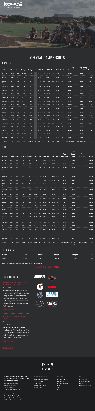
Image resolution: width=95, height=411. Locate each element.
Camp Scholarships (85, 385)
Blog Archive (8, 348)
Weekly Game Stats (40, 385)
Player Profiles (38, 381)
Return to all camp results (47, 266)
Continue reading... (9, 309)
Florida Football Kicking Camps (13, 395)
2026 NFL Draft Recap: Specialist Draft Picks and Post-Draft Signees (15, 283)
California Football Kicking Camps (14, 400)
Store (58, 389)
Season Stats (38, 387)
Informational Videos (63, 383)
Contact (59, 385)
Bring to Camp (83, 379)
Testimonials (60, 381)
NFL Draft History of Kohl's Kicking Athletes (14, 317)
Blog (58, 387)
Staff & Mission (61, 379)
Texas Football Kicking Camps (13, 393)
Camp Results (38, 383)
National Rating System (41, 379)
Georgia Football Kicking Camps (13, 398)
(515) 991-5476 (9, 387)
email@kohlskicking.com (13, 389)
